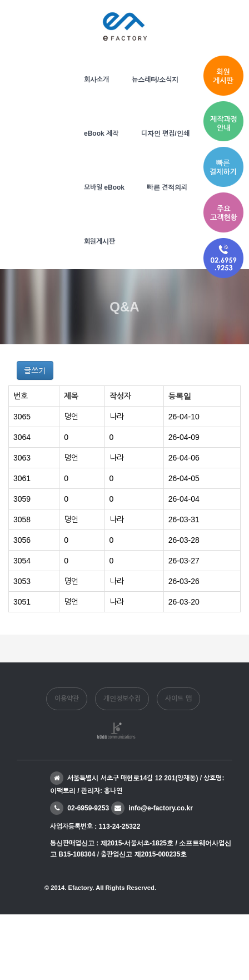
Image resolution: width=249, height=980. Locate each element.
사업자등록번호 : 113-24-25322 (95, 826)
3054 (22, 560)
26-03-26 (184, 581)
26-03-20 (184, 601)
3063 (22, 457)
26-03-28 (184, 540)
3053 (22, 581)
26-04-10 (184, 416)
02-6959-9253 (79, 808)
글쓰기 (35, 370)
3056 (22, 540)
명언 (71, 416)
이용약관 (66, 698)
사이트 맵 (178, 698)
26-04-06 (184, 457)
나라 (116, 416)
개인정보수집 (122, 698)
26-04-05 (184, 478)
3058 (22, 519)
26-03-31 (184, 519)
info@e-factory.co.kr (152, 808)
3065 (22, 416)
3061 (22, 478)
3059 (22, 498)
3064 (22, 437)
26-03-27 (184, 560)
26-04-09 (184, 437)
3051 (22, 601)
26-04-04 (184, 498)
